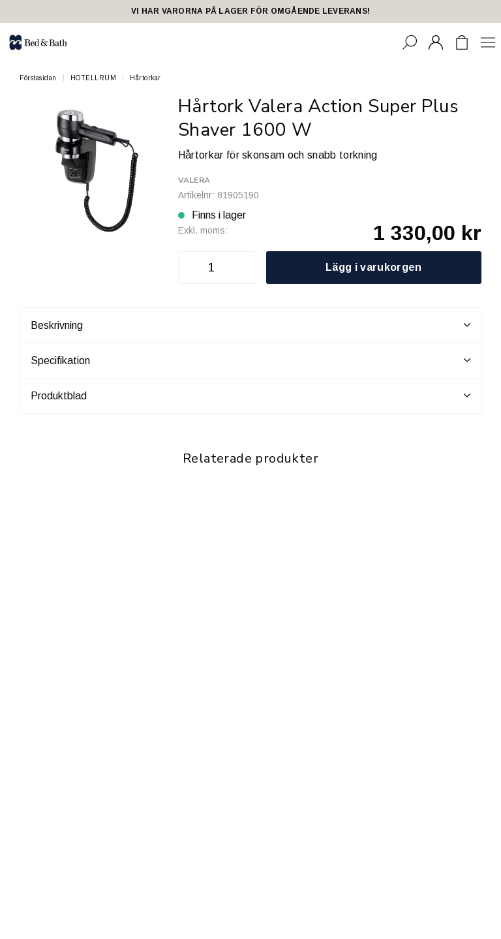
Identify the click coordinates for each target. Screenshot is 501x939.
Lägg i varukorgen (373, 267)
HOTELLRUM (93, 78)
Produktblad (250, 395)
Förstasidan (38, 78)
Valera (194, 180)
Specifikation (250, 360)
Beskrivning (250, 324)
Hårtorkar (145, 78)
